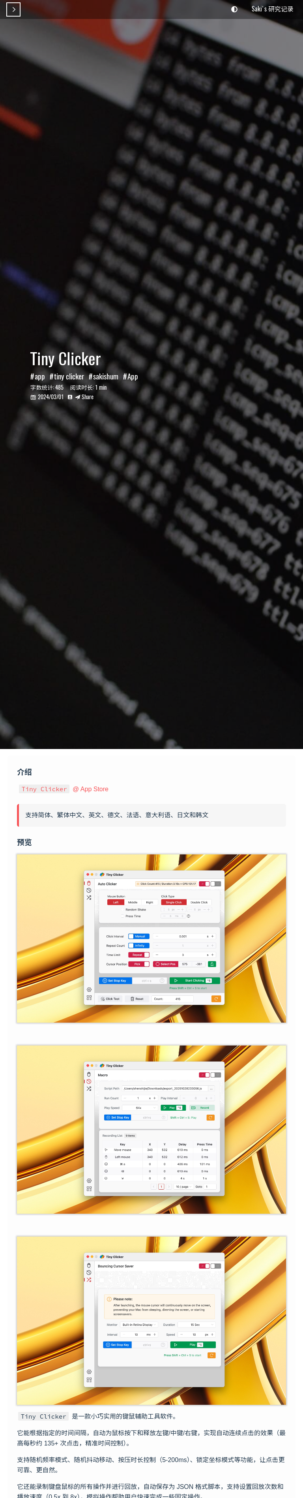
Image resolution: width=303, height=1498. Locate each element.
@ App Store (63, 789)
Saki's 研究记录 (273, 8)
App (132, 376)
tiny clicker (69, 376)
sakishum (105, 376)
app (40, 376)
